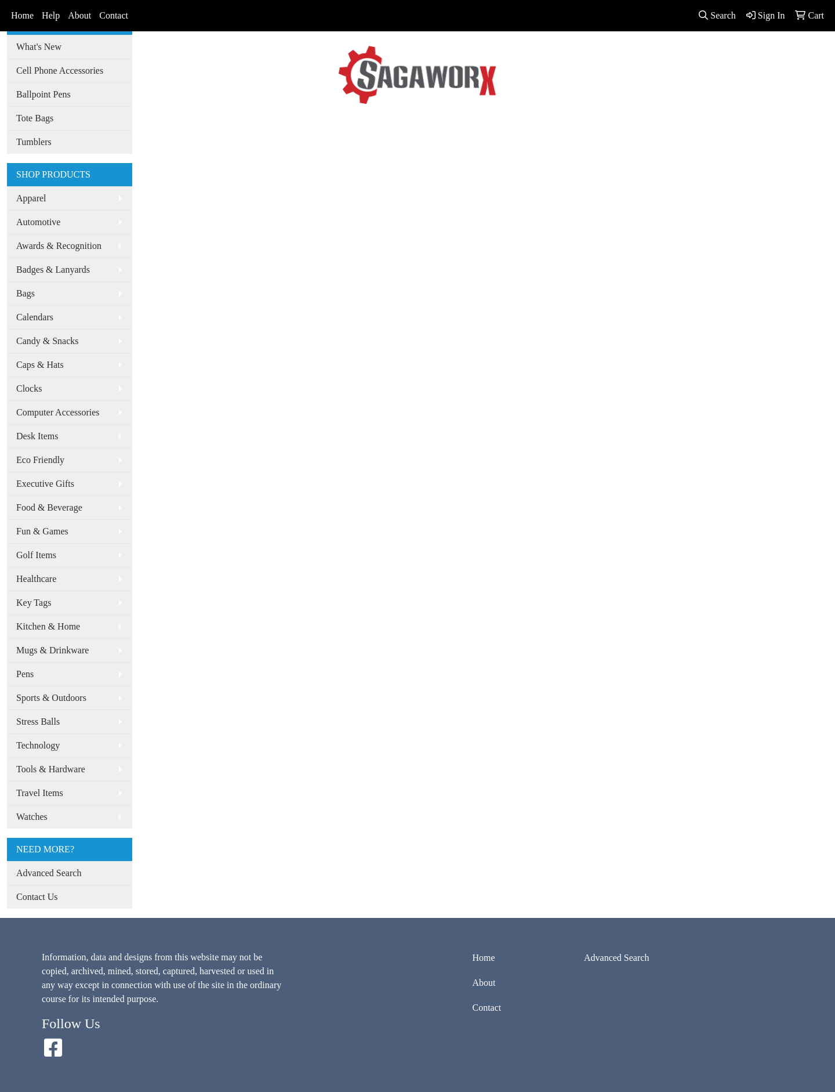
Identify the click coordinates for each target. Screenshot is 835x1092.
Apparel (31, 198)
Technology (38, 745)
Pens (25, 674)
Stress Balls (38, 721)
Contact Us (37, 897)
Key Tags (33, 603)
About (79, 15)
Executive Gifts (45, 484)
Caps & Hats (40, 365)
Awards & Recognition (58, 246)
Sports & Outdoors (51, 698)
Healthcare (36, 579)
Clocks (29, 388)
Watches (32, 817)
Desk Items (37, 436)
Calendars (34, 317)
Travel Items (39, 793)
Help (51, 15)
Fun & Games (42, 531)
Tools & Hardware (50, 769)
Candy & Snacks (47, 341)
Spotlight (451, 126)
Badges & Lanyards (53, 269)
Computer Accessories (58, 412)
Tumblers (34, 142)
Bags (25, 293)
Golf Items (36, 555)
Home (22, 15)
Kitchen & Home (48, 626)
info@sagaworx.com (779, 47)
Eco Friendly (40, 460)
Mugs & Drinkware (52, 650)
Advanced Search (389, 126)
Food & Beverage (49, 507)
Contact (113, 15)
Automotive (38, 222)
